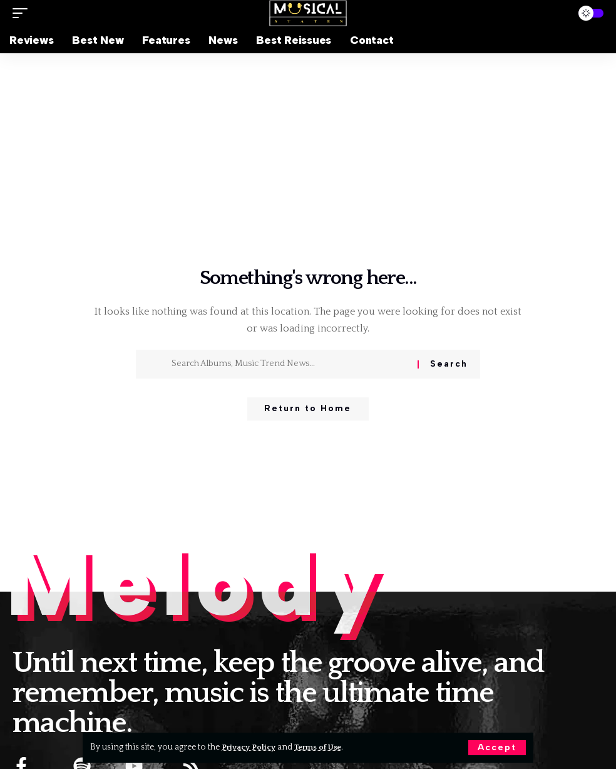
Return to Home (307, 409)
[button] (497, 747)
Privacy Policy (251, 747)
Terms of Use (325, 747)
